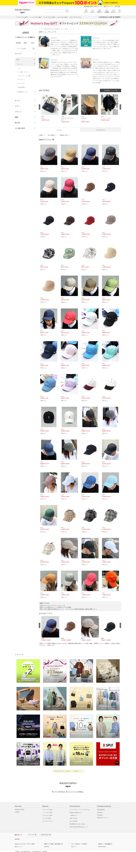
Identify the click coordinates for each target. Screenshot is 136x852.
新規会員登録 (101, 805)
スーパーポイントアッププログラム (80, 805)
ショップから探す (47, 808)
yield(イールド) (59, 29)
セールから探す (46, 814)
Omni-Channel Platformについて (79, 822)
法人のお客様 (73, 816)
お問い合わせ (73, 814)
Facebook (100, 808)
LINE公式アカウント (103, 813)
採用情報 (44, 847)
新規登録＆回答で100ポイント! (93, 6)
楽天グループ (107, 6)
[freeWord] (25, 49)
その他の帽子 (21, 87)
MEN (25, 43)
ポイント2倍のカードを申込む (79, 839)
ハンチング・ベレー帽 (23, 76)
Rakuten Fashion (49, 29)
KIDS (32, 43)
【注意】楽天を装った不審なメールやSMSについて (68, 766)
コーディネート (100, 130)
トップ (41, 29)
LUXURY (17, 807)
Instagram (100, 810)
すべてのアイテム (47, 816)
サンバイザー (21, 83)
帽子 (18, 59)
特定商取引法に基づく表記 (77, 819)
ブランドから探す (47, 805)
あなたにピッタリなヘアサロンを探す (25, 839)
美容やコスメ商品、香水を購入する (53, 839)
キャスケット (21, 79)
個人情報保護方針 (25, 847)
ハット (19, 68)
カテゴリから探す (47, 811)
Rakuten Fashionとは (76, 808)
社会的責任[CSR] (36, 847)
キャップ (20, 64)
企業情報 (17, 847)
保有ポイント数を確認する (105, 839)
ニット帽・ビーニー (23, 72)
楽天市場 (117, 6)
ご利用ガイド (73, 811)
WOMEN (18, 43)
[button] (50, 109)
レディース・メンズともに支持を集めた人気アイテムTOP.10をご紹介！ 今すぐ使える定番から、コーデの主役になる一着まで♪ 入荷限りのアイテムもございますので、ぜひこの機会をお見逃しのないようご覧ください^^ (105, 44)
